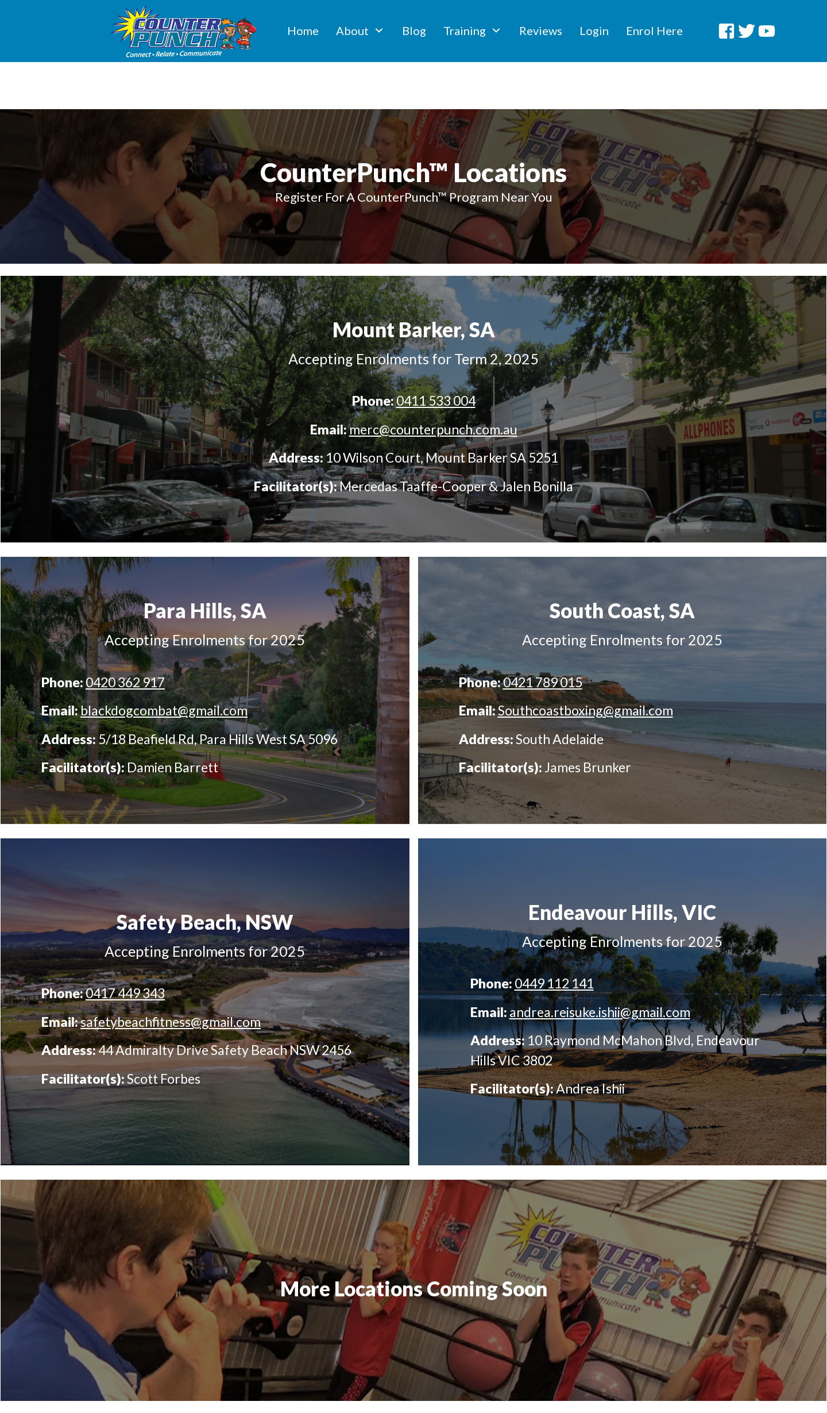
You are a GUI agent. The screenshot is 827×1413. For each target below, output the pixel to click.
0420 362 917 (125, 638)
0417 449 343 (125, 950)
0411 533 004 (436, 357)
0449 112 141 (554, 940)
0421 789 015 (542, 638)
